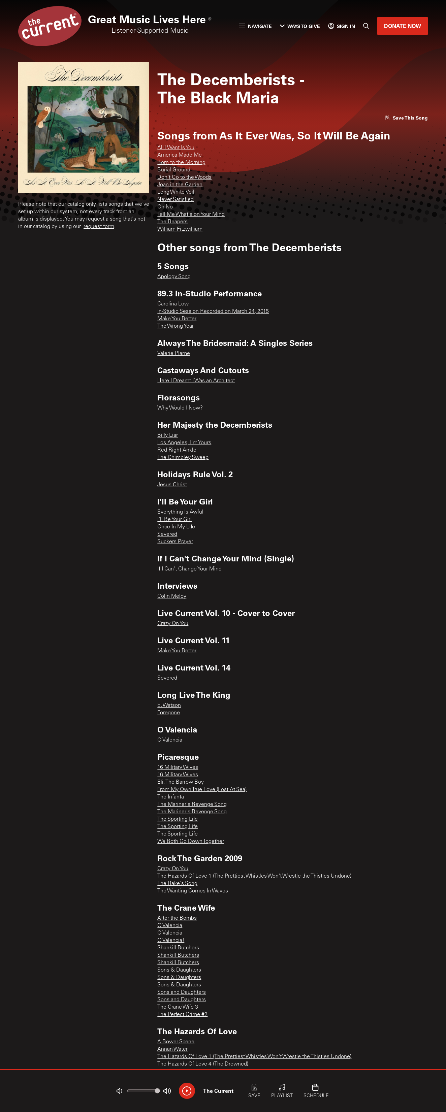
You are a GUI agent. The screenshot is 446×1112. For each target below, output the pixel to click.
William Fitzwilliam (179, 229)
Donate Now (402, 25)
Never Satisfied (175, 199)
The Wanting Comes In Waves (192, 891)
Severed (167, 534)
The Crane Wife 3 (177, 1007)
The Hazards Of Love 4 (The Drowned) (202, 1064)
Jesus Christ (172, 485)
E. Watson (169, 705)
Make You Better (176, 319)
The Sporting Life (177, 819)
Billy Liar (167, 435)
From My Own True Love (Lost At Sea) (202, 789)
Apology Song (174, 277)
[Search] (366, 26)
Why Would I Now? (180, 408)
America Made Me (179, 155)
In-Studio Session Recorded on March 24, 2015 (213, 311)
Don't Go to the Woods (184, 177)
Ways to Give (300, 26)
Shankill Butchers (178, 948)
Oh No (165, 207)
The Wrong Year (175, 326)
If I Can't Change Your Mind (189, 569)
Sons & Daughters (179, 970)
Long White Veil (175, 192)
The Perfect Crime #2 (182, 1014)
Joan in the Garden (179, 185)
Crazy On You (172, 623)
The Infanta (170, 797)
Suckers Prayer (175, 542)
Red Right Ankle (176, 450)
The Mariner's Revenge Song (192, 804)
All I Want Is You (175, 148)
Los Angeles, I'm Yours (184, 443)
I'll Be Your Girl (174, 519)
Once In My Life (176, 527)
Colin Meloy (171, 596)
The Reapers (172, 222)
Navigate (255, 26)
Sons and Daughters (181, 992)
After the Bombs (177, 918)
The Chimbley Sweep (183, 457)
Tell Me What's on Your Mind (191, 214)
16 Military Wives (177, 767)
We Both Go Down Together (190, 841)
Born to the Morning (181, 162)
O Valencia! (170, 940)
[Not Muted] (119, 1091)
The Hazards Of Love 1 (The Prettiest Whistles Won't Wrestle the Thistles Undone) (254, 876)
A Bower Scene (175, 1042)
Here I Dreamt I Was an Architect (196, 381)
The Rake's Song (177, 883)
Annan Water (172, 1049)
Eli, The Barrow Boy (180, 782)
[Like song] (406, 117)
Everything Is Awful (180, 512)
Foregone (168, 713)
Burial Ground (173, 170)
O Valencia (169, 740)
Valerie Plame (173, 353)
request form (99, 226)
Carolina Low (173, 304)
